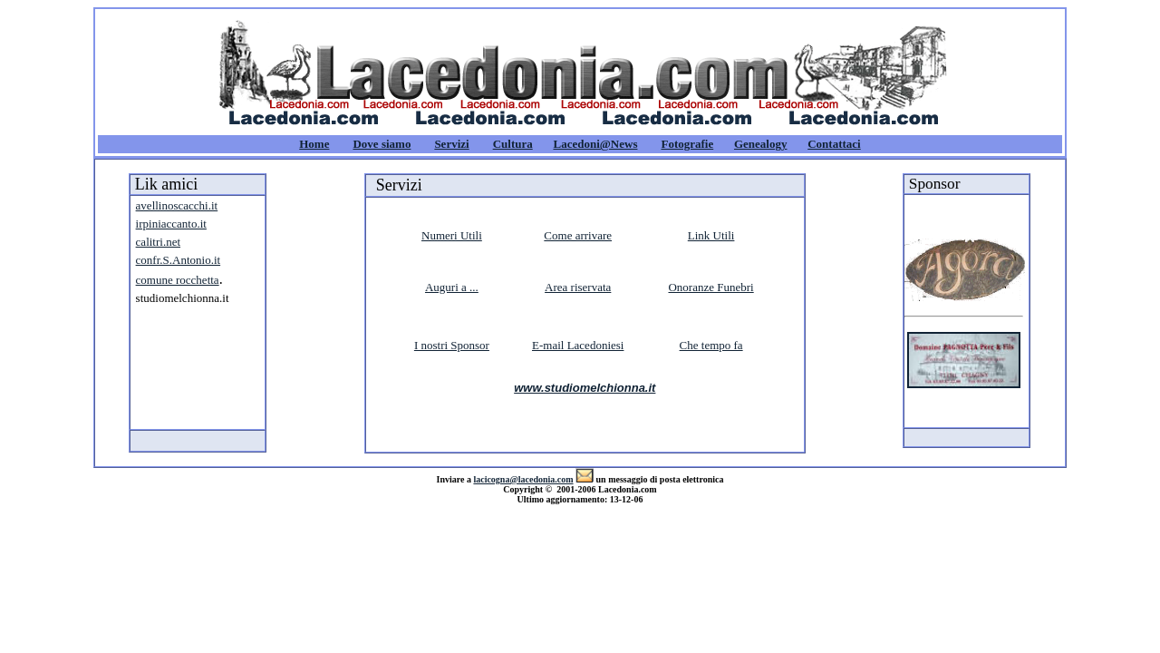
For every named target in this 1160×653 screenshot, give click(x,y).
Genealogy (761, 144)
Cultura (513, 144)
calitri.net (158, 242)
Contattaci (834, 144)
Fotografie (687, 144)
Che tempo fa (711, 345)
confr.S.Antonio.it (178, 260)
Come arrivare (578, 235)
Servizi (451, 144)
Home (314, 144)
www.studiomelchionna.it (584, 388)
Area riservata (578, 287)
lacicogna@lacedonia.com (523, 479)
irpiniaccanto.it (171, 223)
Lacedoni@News (595, 144)
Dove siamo (382, 144)
